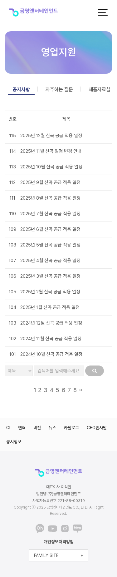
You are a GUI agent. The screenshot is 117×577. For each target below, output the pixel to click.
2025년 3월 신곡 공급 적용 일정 (50, 276)
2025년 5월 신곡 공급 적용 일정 (50, 245)
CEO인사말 (97, 427)
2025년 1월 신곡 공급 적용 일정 (50, 307)
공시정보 (13, 441)
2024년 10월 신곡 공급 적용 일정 (51, 354)
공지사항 (21, 89)
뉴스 (52, 427)
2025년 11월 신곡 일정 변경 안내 (50, 151)
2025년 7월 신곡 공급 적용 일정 (50, 213)
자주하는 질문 (59, 89)
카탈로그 (71, 427)
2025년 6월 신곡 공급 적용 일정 (50, 229)
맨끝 (81, 390)
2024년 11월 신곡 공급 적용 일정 (50, 338)
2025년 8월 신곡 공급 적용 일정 (50, 198)
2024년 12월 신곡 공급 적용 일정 (51, 323)
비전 (37, 427)
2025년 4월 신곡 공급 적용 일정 (50, 260)
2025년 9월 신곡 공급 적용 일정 (50, 182)
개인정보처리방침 (59, 541)
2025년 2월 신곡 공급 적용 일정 (50, 292)
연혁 (22, 427)
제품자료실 (99, 89)
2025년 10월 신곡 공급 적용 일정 (51, 167)
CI (8, 427)
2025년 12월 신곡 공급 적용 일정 (51, 135)
